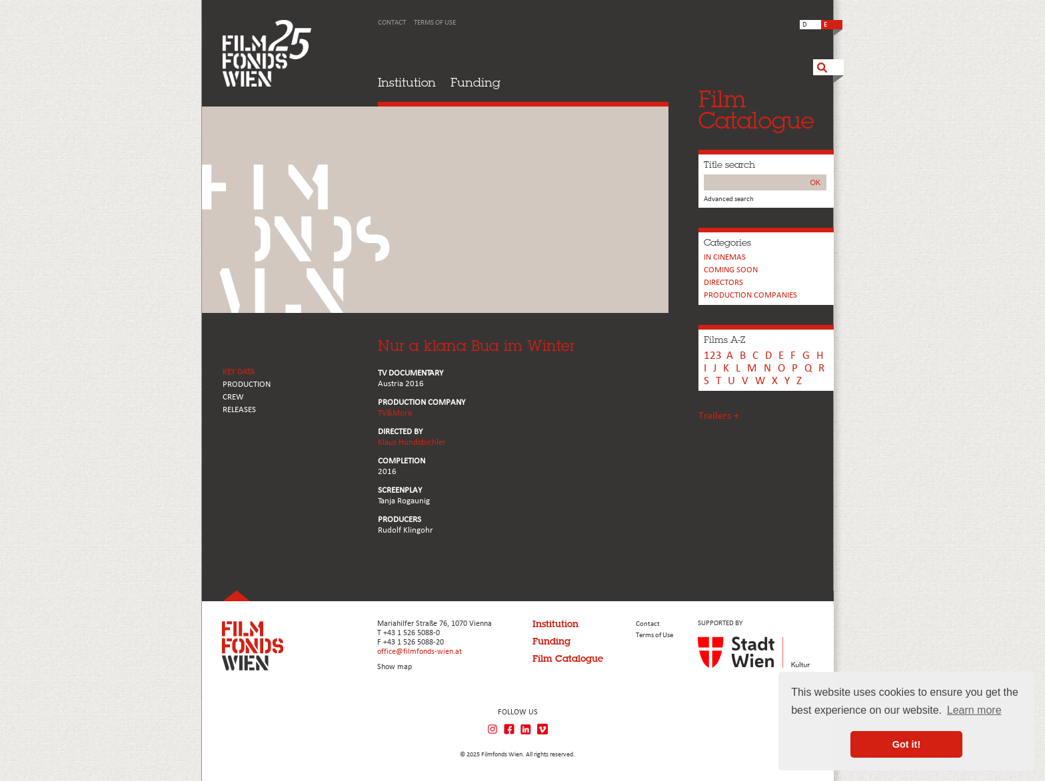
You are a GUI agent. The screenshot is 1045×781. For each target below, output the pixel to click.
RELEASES (239, 409)
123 (713, 356)
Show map (394, 667)
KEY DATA (239, 372)
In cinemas (725, 257)
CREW (233, 397)
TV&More (395, 413)
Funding (476, 82)
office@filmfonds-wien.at (419, 652)
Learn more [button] (974, 710)
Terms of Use (435, 23)
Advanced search (729, 199)
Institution (407, 82)
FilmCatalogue (756, 109)
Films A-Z (724, 340)
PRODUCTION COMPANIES (750, 295)
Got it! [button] (906, 744)
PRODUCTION (247, 384)
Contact (392, 23)
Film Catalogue (567, 658)
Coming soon (731, 270)
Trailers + (718, 416)
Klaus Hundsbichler (412, 442)
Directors (723, 282)
